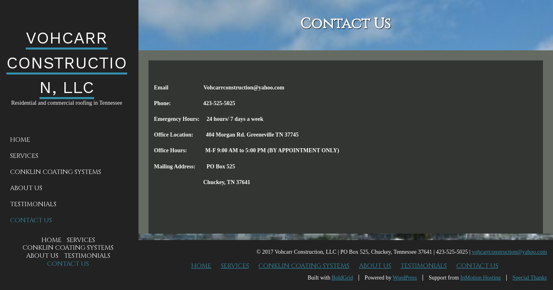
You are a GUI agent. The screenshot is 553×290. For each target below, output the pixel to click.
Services (24, 155)
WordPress (405, 278)
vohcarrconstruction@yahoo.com (509, 252)
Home (20, 139)
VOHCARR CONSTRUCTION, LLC (66, 62)
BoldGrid (342, 278)
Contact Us (31, 220)
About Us (26, 188)
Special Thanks (529, 278)
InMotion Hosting (480, 278)
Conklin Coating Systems (55, 172)
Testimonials (33, 204)
